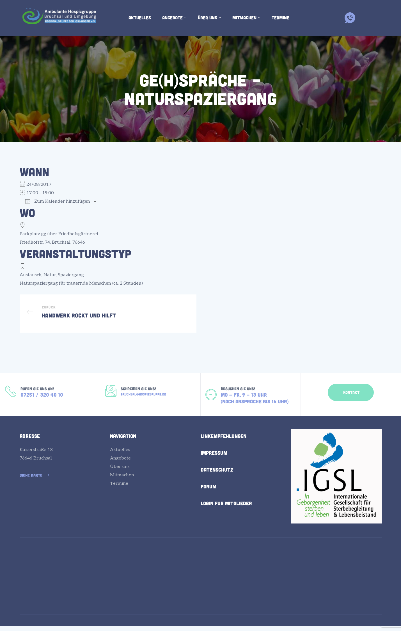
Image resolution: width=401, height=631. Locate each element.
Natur (49, 275)
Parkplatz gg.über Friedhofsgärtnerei (59, 234)
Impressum (214, 461)
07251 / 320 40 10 (41, 402)
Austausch (31, 275)
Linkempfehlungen (223, 444)
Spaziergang (71, 275)
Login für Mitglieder (226, 512)
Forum (208, 495)
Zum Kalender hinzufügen (57, 201)
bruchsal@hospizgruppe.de (143, 401)
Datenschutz (217, 478)
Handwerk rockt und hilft (108, 316)
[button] (351, 397)
